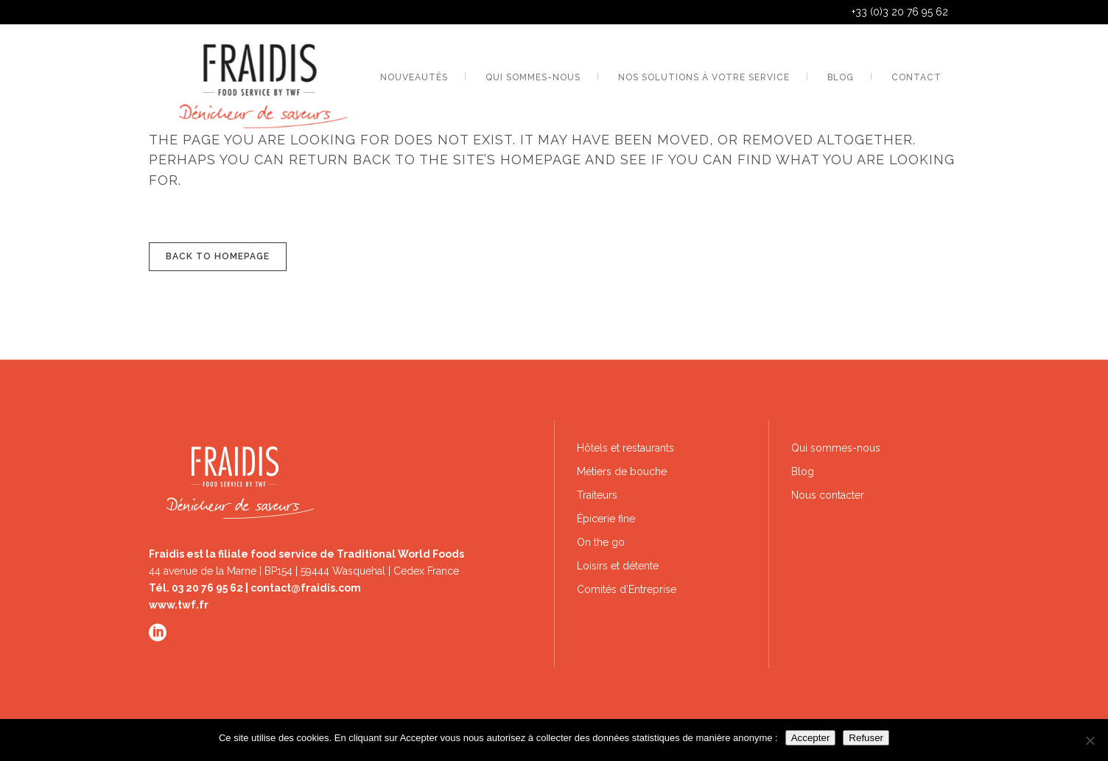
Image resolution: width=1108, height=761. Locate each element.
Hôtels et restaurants (625, 448)
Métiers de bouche (622, 471)
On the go (601, 542)
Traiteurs (597, 495)
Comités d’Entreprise (626, 589)
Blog (802, 471)
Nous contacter (827, 495)
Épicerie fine (606, 519)
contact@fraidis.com (305, 588)
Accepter (810, 737)
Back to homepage (218, 256)
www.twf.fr (178, 605)
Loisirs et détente (618, 566)
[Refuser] (1089, 740)
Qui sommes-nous (835, 448)
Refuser (866, 737)
